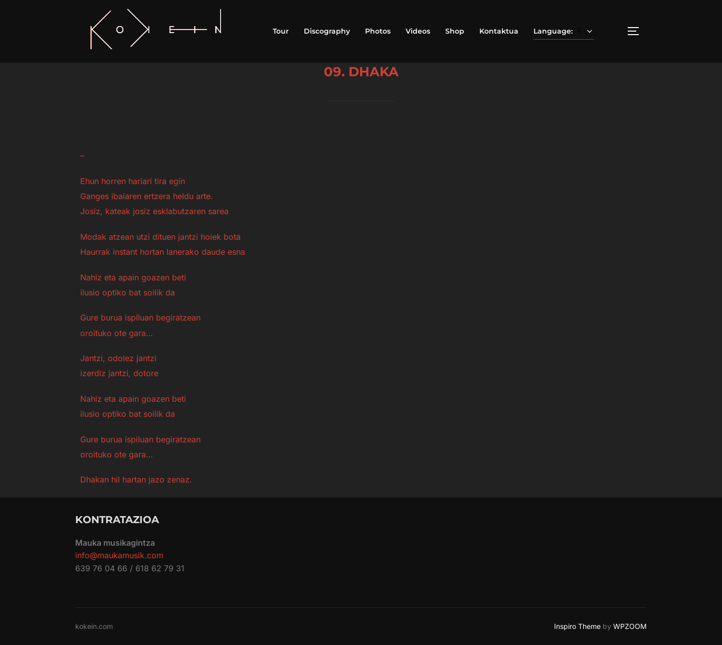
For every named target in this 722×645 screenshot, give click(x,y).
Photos (378, 31)
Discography (327, 31)
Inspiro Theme (577, 626)
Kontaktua (498, 31)
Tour (281, 31)
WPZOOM (630, 626)
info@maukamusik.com (119, 555)
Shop (454, 31)
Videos (418, 31)
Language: (564, 31)
